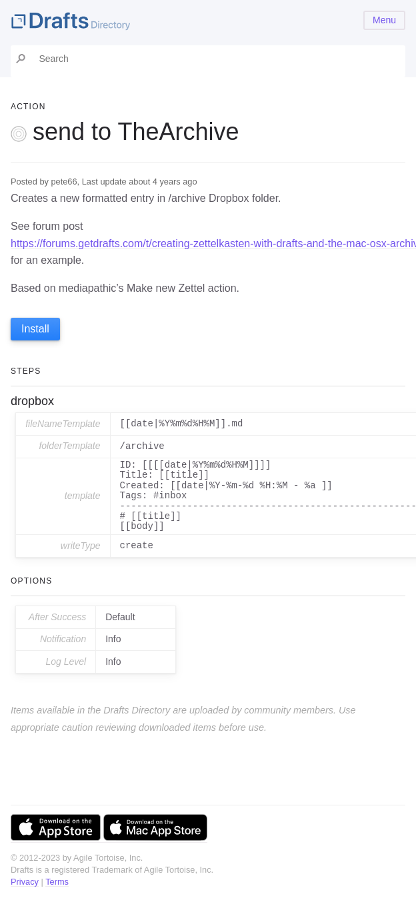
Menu (384, 20)
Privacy (25, 882)
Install (35, 328)
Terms (57, 882)
